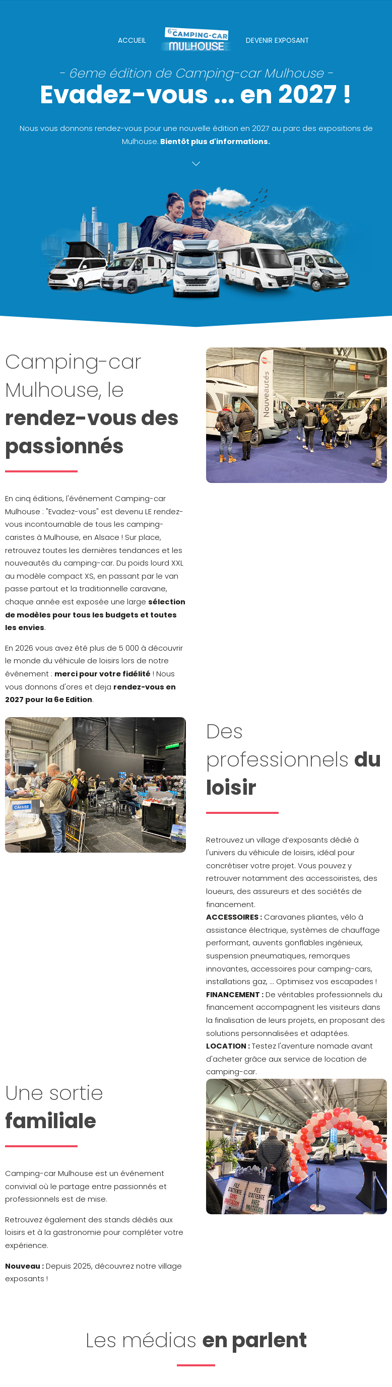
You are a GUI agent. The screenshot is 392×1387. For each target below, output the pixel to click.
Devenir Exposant (277, 40)
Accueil (132, 40)
